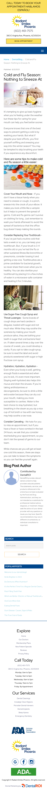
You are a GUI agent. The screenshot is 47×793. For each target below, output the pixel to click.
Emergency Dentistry (23, 716)
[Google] (15, 761)
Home (6, 59)
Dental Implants (24, 709)
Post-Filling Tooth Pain (13, 591)
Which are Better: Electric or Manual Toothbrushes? (24, 596)
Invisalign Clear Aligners (23, 702)
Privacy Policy (23, 654)
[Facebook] (23, 761)
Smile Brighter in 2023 (13, 577)
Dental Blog (17, 59)
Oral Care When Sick (12, 601)
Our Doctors (23, 639)
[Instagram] (31, 761)
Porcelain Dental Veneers (23, 705)
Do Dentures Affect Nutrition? (16, 582)
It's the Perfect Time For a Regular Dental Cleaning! (24, 586)
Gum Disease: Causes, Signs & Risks (18, 610)
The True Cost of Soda (13, 615)
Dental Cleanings (23, 698)
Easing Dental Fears (12, 606)
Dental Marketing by (13, 786)
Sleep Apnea (23, 712)
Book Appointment (24, 41)
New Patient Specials (23, 646)
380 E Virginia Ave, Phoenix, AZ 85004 (23, 35)
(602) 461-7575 (23, 31)
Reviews (23, 650)
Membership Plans (23, 643)
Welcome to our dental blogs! (15, 572)
